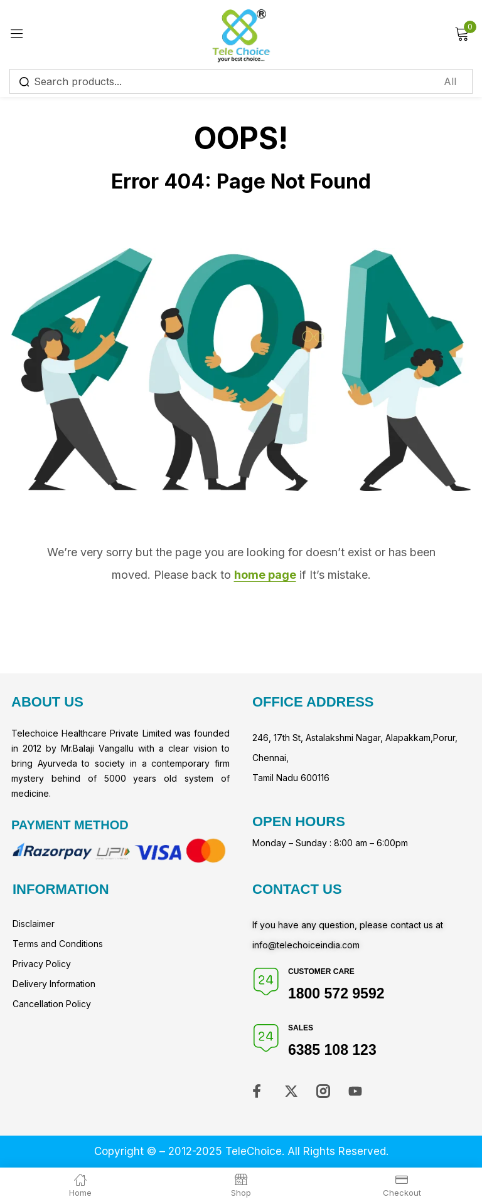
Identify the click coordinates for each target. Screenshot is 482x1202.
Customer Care (321, 971)
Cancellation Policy (52, 1003)
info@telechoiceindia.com (306, 945)
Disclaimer (34, 923)
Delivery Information (54, 983)
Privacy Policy (42, 963)
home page (265, 574)
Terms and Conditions (58, 943)
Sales (300, 1027)
